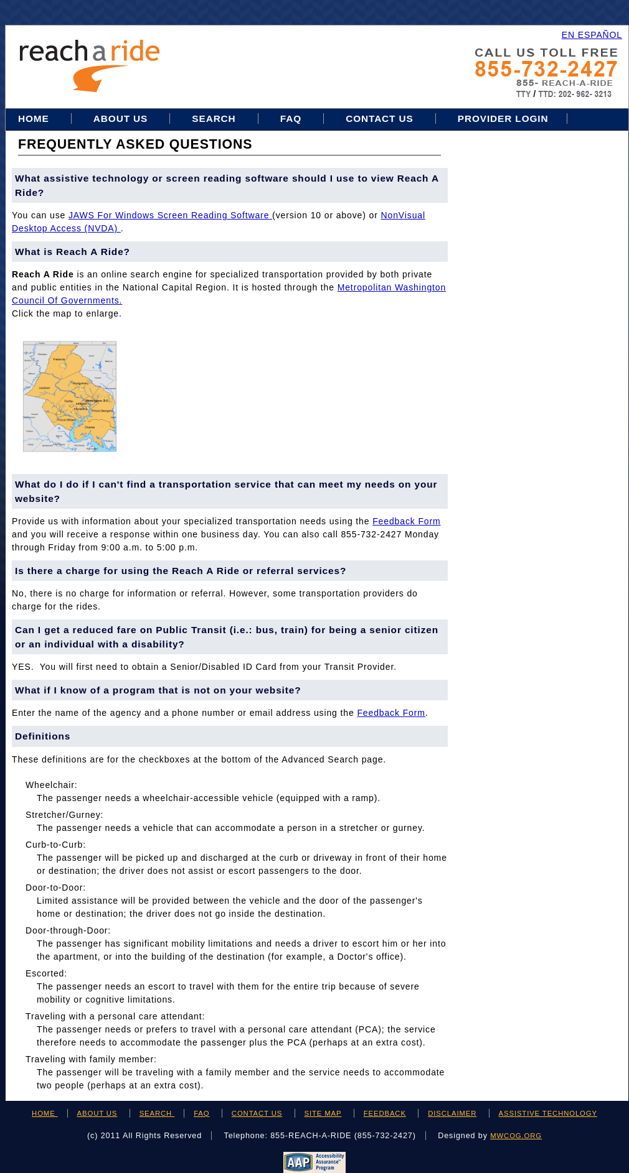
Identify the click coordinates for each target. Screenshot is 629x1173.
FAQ (290, 118)
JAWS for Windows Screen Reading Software (170, 215)
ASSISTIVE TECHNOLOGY (548, 1113)
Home (35, 118)
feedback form (406, 521)
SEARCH (157, 1113)
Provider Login (503, 118)
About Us (120, 118)
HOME (45, 1113)
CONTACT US (257, 1113)
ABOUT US (97, 1113)
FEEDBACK (385, 1113)
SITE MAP (323, 1113)
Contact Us (380, 118)
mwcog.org (516, 1135)
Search (215, 118)
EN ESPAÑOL (592, 35)
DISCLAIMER (452, 1113)
